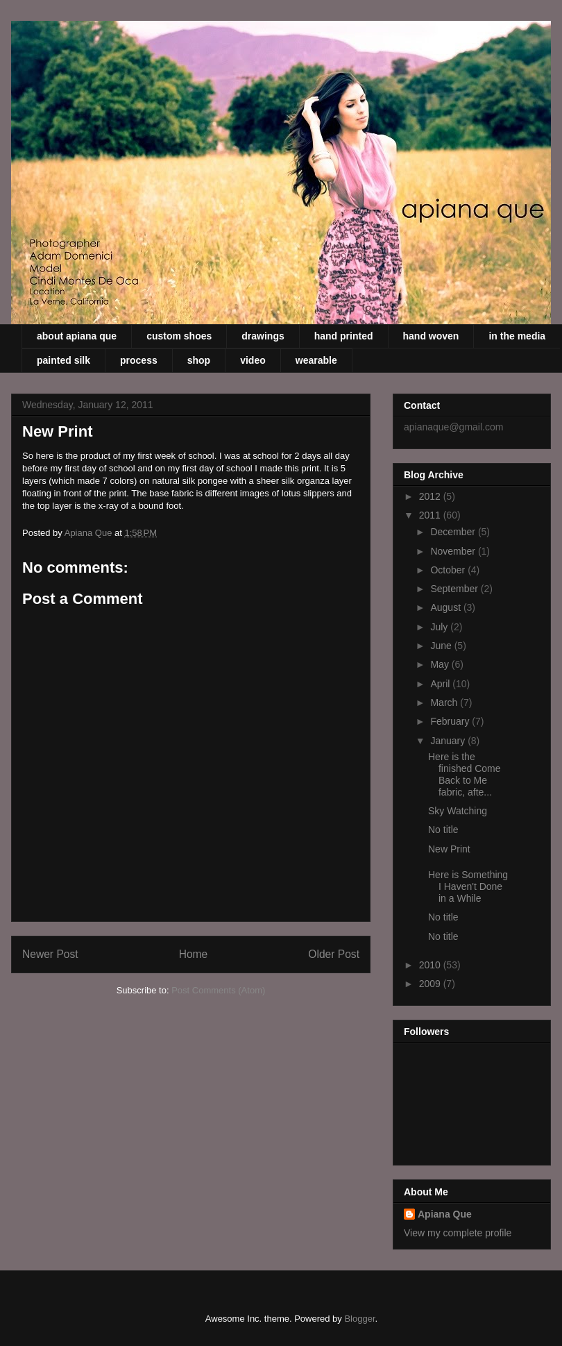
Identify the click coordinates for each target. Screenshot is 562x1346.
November (453, 551)
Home (193, 954)
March (445, 702)
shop (198, 360)
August (446, 607)
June (442, 645)
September (455, 588)
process (138, 360)
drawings (262, 336)
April (441, 683)
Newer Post (50, 954)
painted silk (63, 360)
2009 (431, 983)
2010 (431, 964)
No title (443, 829)
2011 (431, 515)
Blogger (359, 1318)
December (453, 531)
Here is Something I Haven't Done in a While (468, 886)
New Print (449, 849)
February (451, 721)
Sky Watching (457, 810)
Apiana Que (445, 1214)
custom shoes (179, 336)
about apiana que (77, 336)
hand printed (343, 336)
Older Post (333, 954)
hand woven (431, 336)
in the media (516, 336)
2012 (431, 496)
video (253, 360)
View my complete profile (457, 1232)
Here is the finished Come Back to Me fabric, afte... (464, 774)
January (449, 740)
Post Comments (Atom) (218, 990)
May (440, 664)
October (449, 569)
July (440, 626)
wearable (316, 360)
